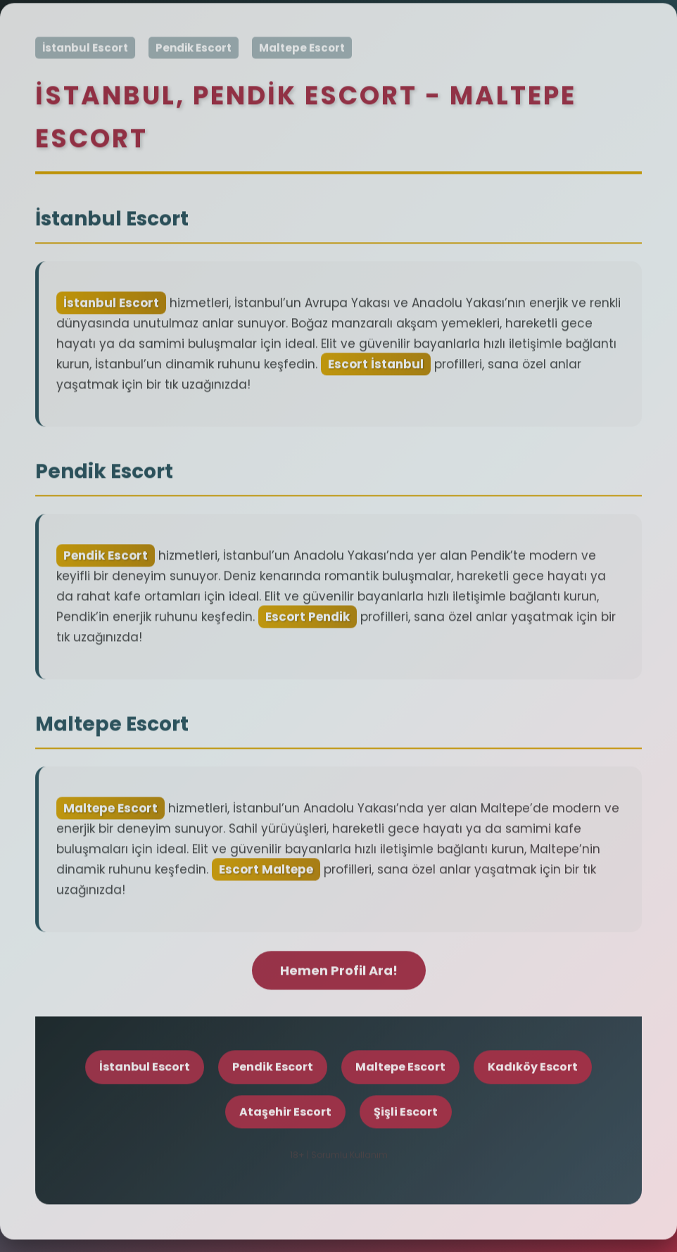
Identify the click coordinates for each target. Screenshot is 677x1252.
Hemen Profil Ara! (339, 972)
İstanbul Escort (85, 50)
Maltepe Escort (302, 50)
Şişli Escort (406, 1114)
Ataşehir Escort (285, 1114)
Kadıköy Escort (533, 1069)
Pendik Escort (194, 50)
